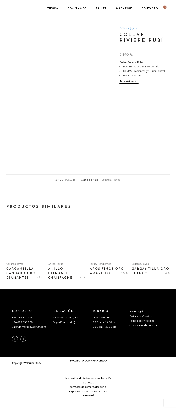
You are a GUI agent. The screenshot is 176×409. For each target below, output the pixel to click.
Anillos (52, 273)
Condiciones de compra (143, 335)
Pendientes (104, 273)
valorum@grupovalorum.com (29, 336)
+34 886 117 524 (22, 327)
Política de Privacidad (142, 330)
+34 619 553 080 (22, 332)
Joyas (133, 28)
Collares (124, 28)
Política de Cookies (140, 326)
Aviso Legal (136, 321)
